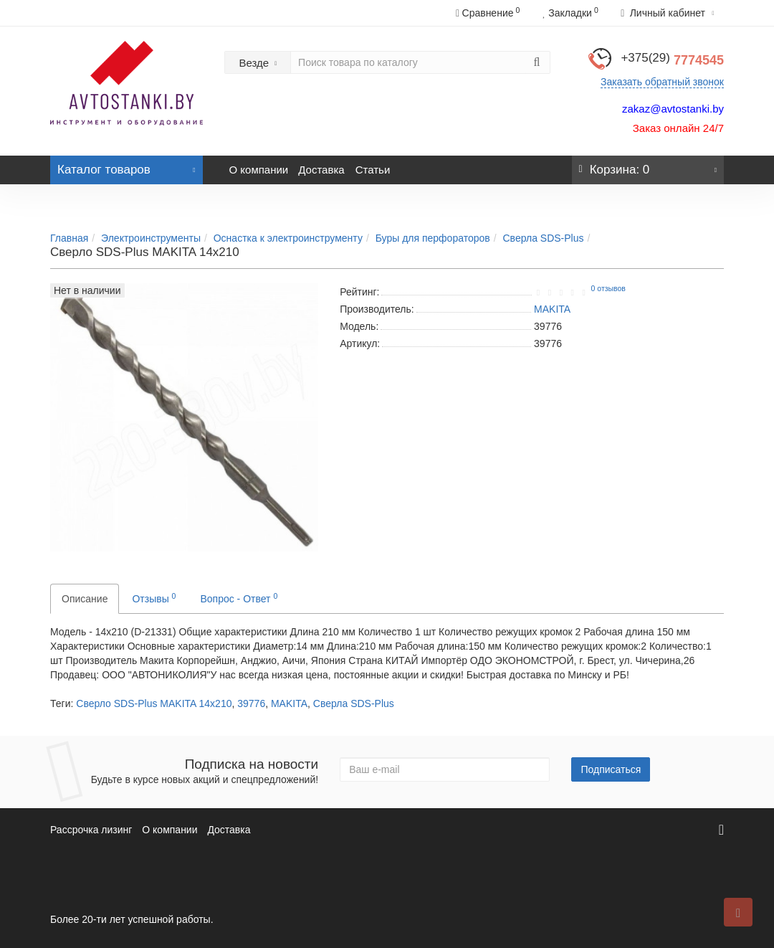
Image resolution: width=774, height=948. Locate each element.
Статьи (373, 169)
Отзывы (154, 598)
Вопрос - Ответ (238, 598)
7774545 (672, 60)
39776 (251, 703)
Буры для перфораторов (433, 238)
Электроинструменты (151, 238)
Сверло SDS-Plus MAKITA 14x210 (153, 703)
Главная (69, 238)
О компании (259, 169)
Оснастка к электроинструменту (288, 238)
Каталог (126, 166)
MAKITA (289, 703)
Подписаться (610, 769)
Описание (85, 599)
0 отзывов (608, 288)
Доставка (321, 169)
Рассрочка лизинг (91, 829)
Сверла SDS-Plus (543, 238)
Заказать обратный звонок (662, 81)
